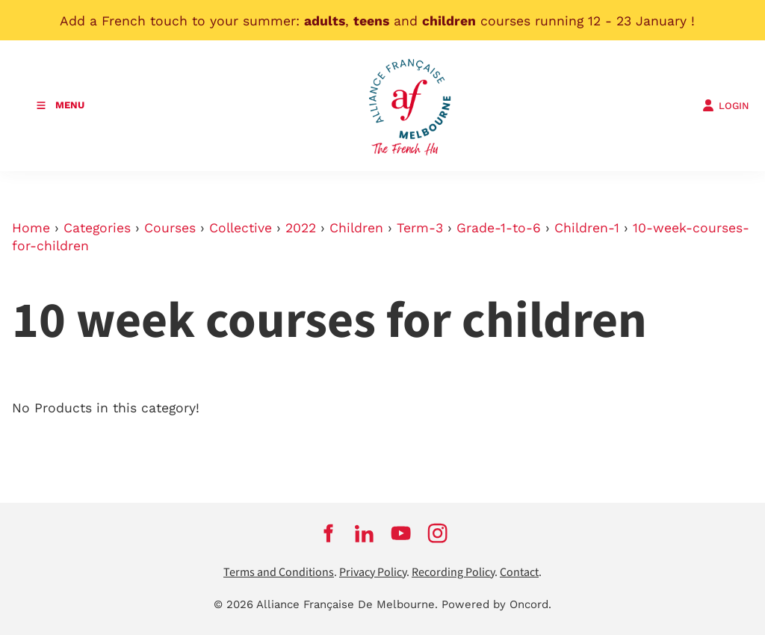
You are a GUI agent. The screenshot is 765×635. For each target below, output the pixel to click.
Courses (170, 227)
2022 (300, 227)
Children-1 (586, 227)
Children (356, 227)
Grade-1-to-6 (498, 227)
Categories (97, 227)
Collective (240, 227)
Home (31, 227)
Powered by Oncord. (496, 604)
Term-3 (420, 227)
